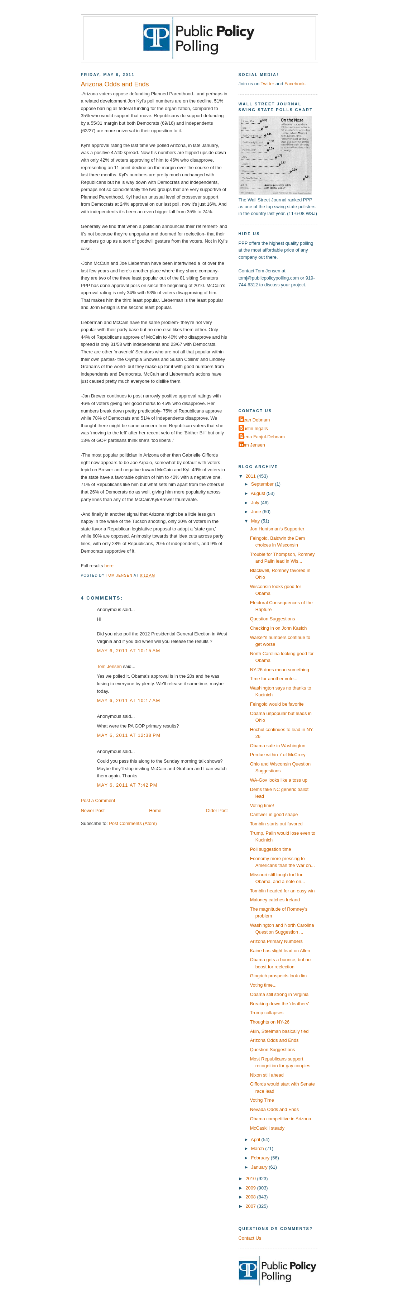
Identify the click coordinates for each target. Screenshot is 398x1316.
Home (155, 810)
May (256, 521)
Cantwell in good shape (274, 814)
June (256, 511)
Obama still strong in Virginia (279, 994)
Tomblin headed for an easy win (282, 890)
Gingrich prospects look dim (278, 975)
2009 (251, 1188)
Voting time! (262, 805)
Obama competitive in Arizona (280, 1118)
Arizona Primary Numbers (276, 941)
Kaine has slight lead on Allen (280, 950)
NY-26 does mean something (279, 669)
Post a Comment (98, 800)
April (256, 1139)
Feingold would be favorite (277, 704)
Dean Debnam (255, 420)
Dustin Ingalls (254, 428)
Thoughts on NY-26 (269, 1022)
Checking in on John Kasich (278, 628)
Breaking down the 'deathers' (279, 1003)
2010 (251, 1178)
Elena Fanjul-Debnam (262, 436)
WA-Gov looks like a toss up (278, 780)
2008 (251, 1197)
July (255, 502)
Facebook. (295, 83)
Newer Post (93, 810)
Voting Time (262, 1100)
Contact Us (250, 1238)
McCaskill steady (267, 1128)
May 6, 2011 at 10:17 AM (128, 700)
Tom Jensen (109, 666)
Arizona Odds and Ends (274, 1040)
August (259, 493)
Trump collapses (267, 1012)
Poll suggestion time (270, 849)
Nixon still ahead (267, 1075)
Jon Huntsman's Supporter (277, 528)
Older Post (217, 810)
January (260, 1167)
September (263, 484)
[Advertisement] (283, 347)
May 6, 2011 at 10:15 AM (128, 650)
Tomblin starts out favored (276, 823)
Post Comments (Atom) (133, 823)
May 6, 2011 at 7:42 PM (127, 785)
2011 (251, 476)
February (261, 1157)
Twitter (267, 83)
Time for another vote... (273, 678)
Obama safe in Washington (278, 745)
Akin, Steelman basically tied (279, 1031)
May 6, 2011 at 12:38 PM (129, 735)
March (258, 1148)
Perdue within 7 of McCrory (278, 754)
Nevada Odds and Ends (274, 1109)
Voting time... (263, 985)
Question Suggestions (272, 618)
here (109, 565)
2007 (251, 1206)
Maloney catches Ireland (275, 899)
